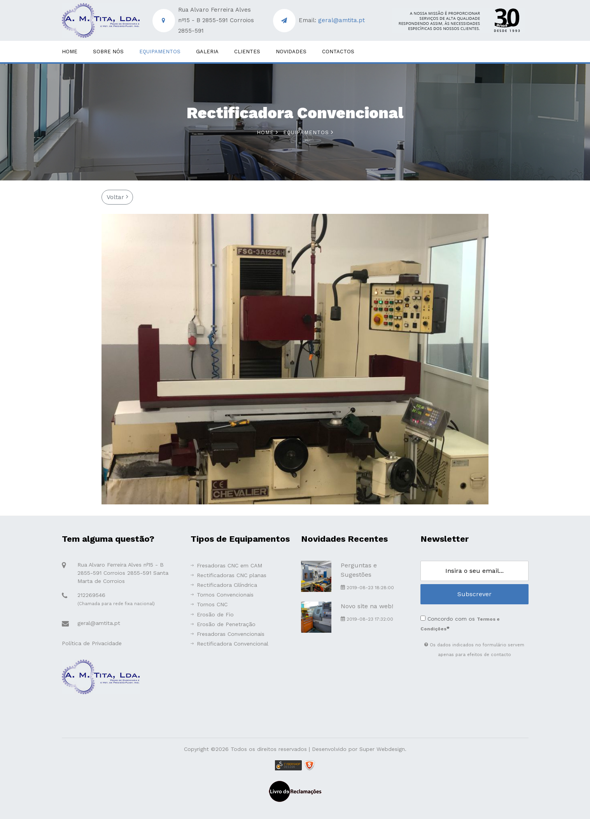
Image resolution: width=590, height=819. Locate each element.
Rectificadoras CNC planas (228, 575)
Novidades (291, 51)
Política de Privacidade (92, 643)
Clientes (247, 51)
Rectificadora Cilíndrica (224, 585)
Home (69, 51)
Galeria (207, 51)
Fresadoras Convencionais (227, 634)
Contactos (338, 51)
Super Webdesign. (382, 749)
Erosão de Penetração (223, 624)
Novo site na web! (367, 606)
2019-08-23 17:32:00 (367, 619)
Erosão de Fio (212, 614)
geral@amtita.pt (341, 20)
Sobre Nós (108, 51)
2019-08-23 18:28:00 (367, 587)
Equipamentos (159, 51)
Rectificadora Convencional (229, 643)
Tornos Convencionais (222, 595)
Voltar (117, 197)
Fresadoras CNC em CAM (226, 565)
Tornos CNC (209, 604)
